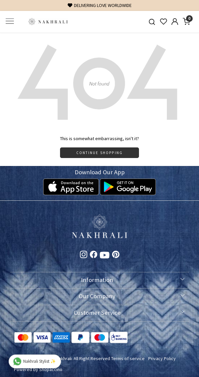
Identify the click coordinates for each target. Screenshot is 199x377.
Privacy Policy (162, 358)
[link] (152, 22)
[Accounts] (175, 21)
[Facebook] (94, 255)
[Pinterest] (116, 255)
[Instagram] (84, 255)
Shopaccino (50, 369)
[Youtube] (105, 256)
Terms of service (128, 358)
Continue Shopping (99, 152)
